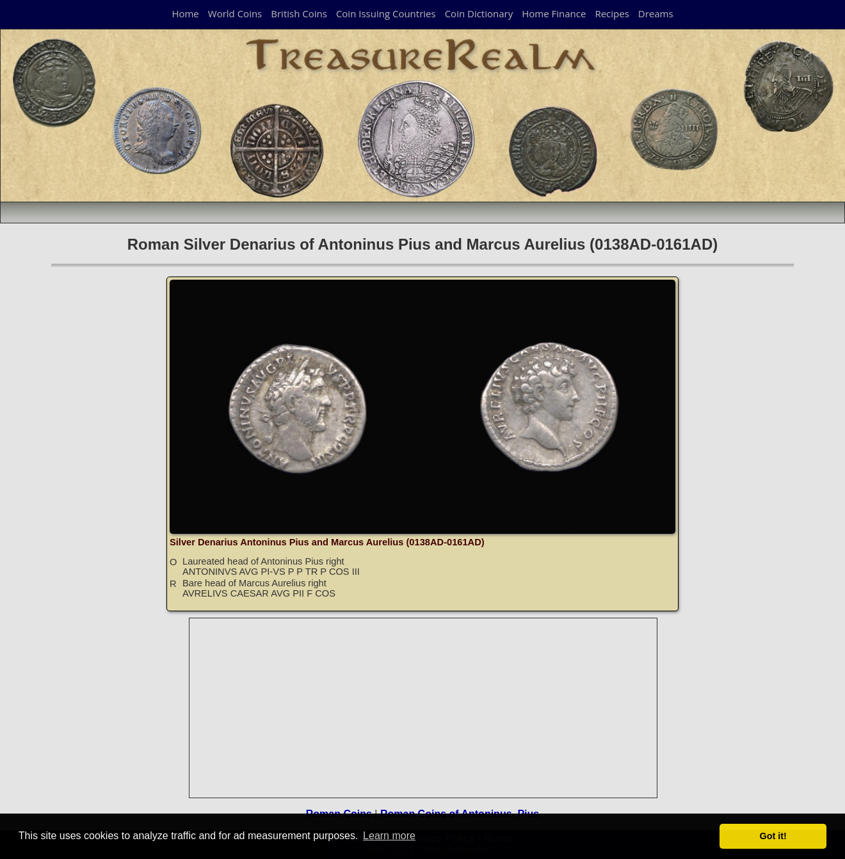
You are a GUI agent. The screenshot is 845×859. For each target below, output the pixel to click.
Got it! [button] (773, 836)
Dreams (655, 13)
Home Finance (554, 13)
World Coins (235, 13)
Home (185, 13)
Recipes (612, 13)
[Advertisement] (423, 708)
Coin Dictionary (479, 13)
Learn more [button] (389, 835)
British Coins (299, 13)
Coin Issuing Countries (386, 13)
